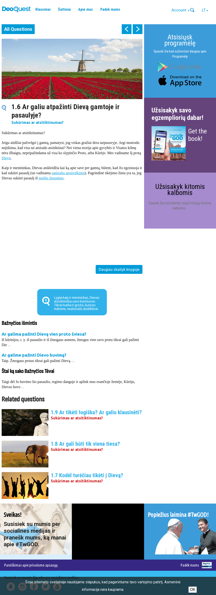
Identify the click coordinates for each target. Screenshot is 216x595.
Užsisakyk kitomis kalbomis (180, 189)
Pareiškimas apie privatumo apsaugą (30, 565)
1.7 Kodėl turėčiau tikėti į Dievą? (87, 475)
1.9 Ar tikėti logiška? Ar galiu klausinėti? (96, 412)
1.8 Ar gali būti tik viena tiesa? (85, 444)
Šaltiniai (64, 9)
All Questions (18, 29)
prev (127, 29)
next (137, 29)
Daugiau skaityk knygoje (119, 269)
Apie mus (85, 9)
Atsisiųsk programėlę (180, 40)
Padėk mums (110, 9)
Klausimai (43, 9)
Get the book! (197, 135)
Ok (192, 590)
